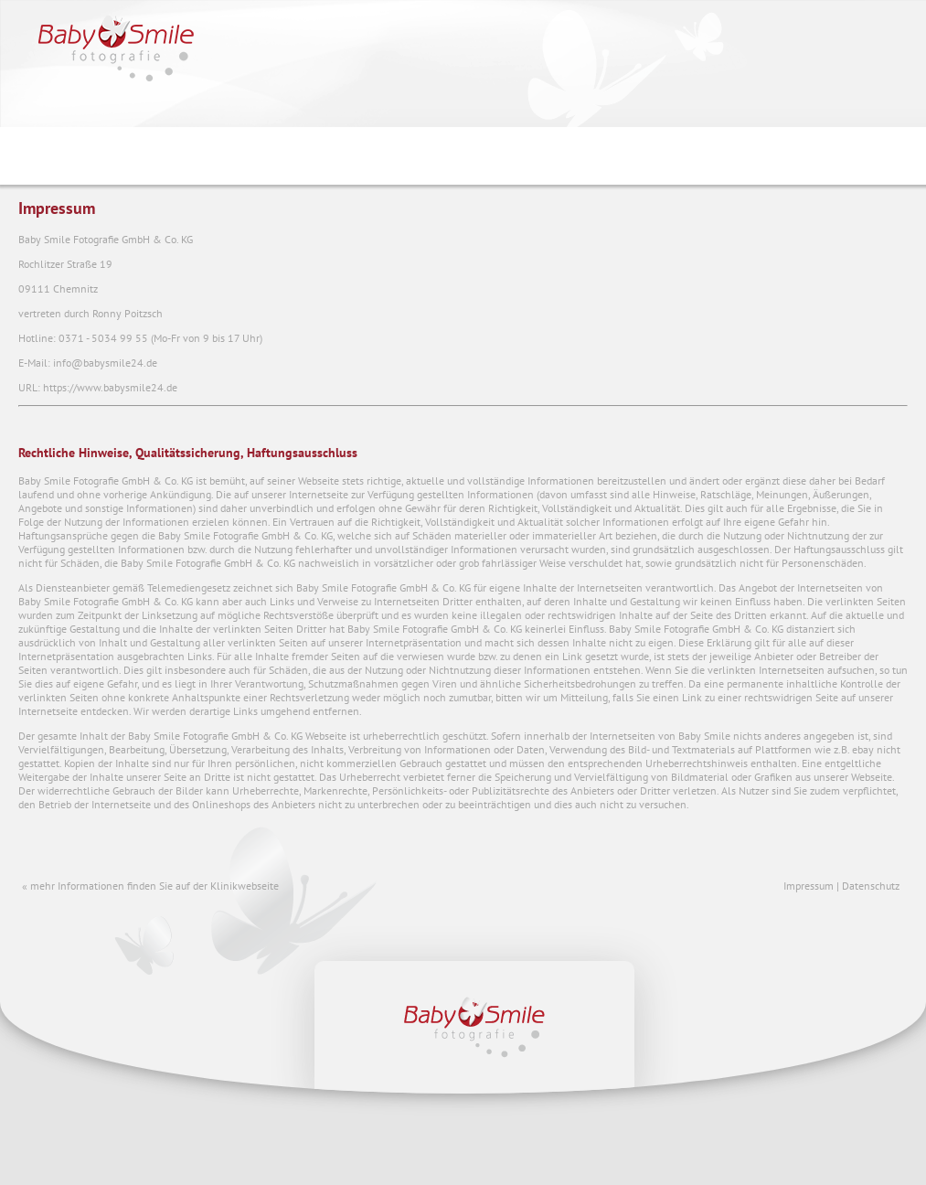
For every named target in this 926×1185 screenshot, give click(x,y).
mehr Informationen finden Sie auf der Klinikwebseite (154, 885)
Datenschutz (870, 885)
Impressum (808, 885)
